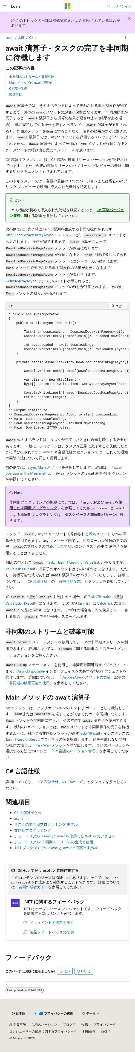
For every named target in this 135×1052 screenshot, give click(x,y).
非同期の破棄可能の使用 (29, 682)
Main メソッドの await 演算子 (30, 82)
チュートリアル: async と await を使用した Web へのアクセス (64, 835)
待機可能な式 (70, 581)
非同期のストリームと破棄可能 (31, 76)
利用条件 (89, 1031)
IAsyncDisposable (31, 671)
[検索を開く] (108, 6)
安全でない (66, 546)
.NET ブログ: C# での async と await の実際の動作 (54, 847)
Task (50, 562)
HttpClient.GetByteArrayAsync (29, 234)
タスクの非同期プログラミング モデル (46, 824)
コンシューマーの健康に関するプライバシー (41, 1031)
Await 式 (76, 781)
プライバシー (103, 1024)
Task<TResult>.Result (23, 739)
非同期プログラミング (32, 830)
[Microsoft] (68, 6)
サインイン (123, 6)
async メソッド (44, 467)
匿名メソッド (100, 533)
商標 (104, 1031)
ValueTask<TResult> (22, 568)
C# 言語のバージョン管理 (74, 750)
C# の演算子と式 (28, 812)
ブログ (67, 1024)
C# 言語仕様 (18, 88)
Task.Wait (43, 745)
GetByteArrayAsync (21, 280)
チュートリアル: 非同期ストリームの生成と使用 (53, 841)
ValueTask (92, 562)
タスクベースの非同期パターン (90, 514)
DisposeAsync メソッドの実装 (86, 677)
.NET (21, 37)
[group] (67, 371)
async (40, 112)
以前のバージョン (44, 1024)
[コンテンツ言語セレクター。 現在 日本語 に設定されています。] (18, 1013)
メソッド (17, 707)
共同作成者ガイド (33, 886)
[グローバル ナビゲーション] (4, 6)
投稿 (84, 1024)
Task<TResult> (69, 562)
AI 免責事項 (17, 1024)
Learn (9, 37)
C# (31, 37)
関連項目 (15, 94)
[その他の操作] (125, 37)
